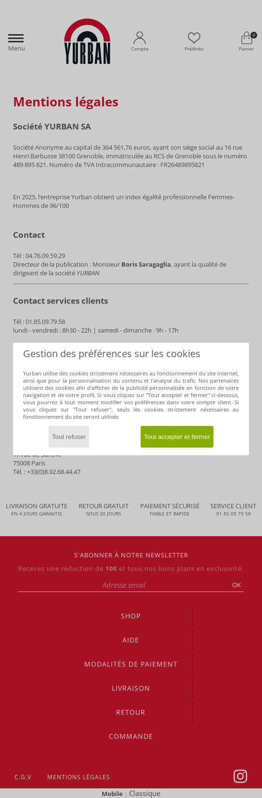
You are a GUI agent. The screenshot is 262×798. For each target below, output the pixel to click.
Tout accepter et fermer (177, 436)
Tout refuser (69, 436)
